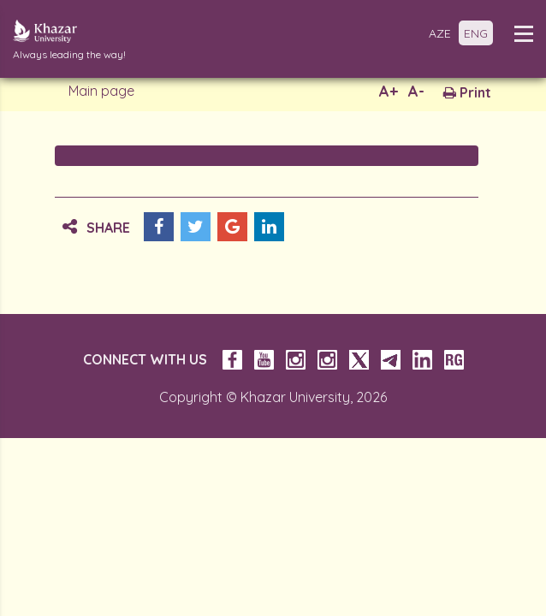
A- (416, 91)
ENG (476, 33)
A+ (388, 91)
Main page (101, 90)
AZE (440, 33)
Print (467, 92)
